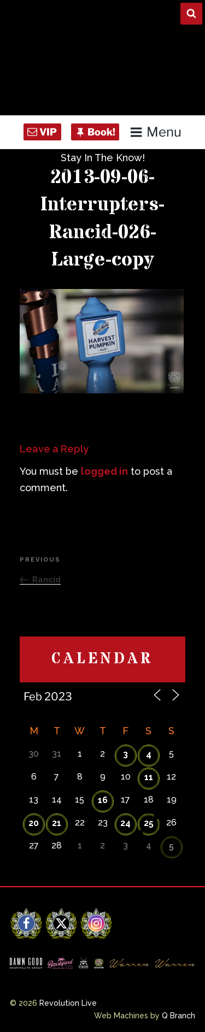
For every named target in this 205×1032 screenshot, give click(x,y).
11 (148, 777)
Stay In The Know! (103, 157)
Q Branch (178, 1015)
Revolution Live (68, 1003)
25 (149, 823)
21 (56, 823)
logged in (104, 471)
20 (33, 823)
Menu (155, 132)
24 (125, 823)
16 (103, 800)
